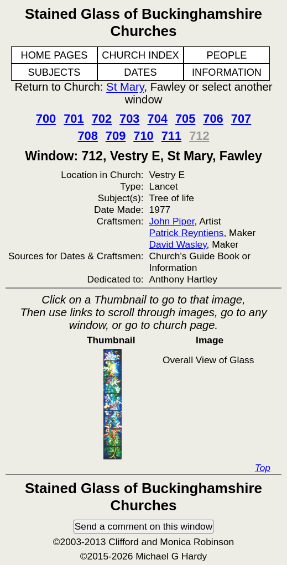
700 (46, 118)
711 (171, 136)
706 (213, 118)
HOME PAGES (54, 55)
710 (143, 136)
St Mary (125, 87)
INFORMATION (227, 72)
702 (102, 118)
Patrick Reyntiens (186, 232)
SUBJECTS (54, 72)
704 (158, 118)
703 (129, 118)
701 (74, 118)
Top (262, 467)
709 (116, 136)
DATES (140, 72)
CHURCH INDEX (140, 55)
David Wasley (178, 244)
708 (87, 136)
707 (241, 118)
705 (185, 118)
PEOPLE (227, 55)
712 (199, 136)
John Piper (172, 221)
